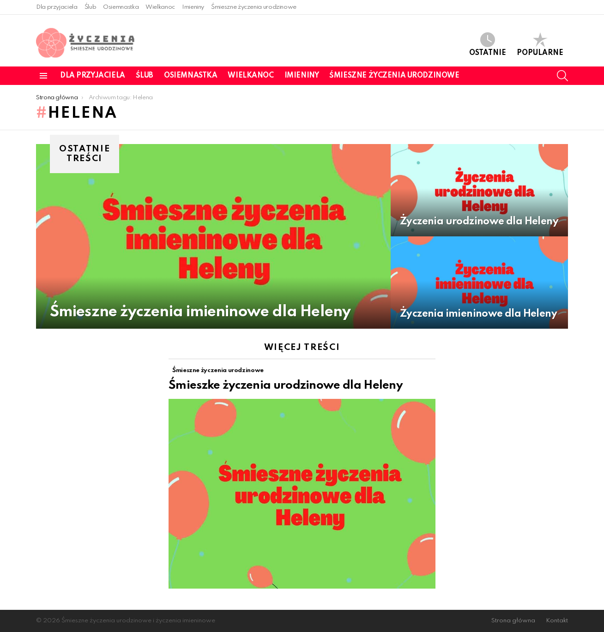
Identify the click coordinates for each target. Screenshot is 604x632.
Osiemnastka (121, 7)
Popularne (540, 44)
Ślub (91, 7)
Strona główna (513, 621)
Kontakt (557, 621)
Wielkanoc (160, 7)
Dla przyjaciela (57, 7)
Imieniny (193, 7)
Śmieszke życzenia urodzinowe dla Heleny (286, 385)
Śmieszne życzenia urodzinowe (253, 7)
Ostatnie (487, 44)
